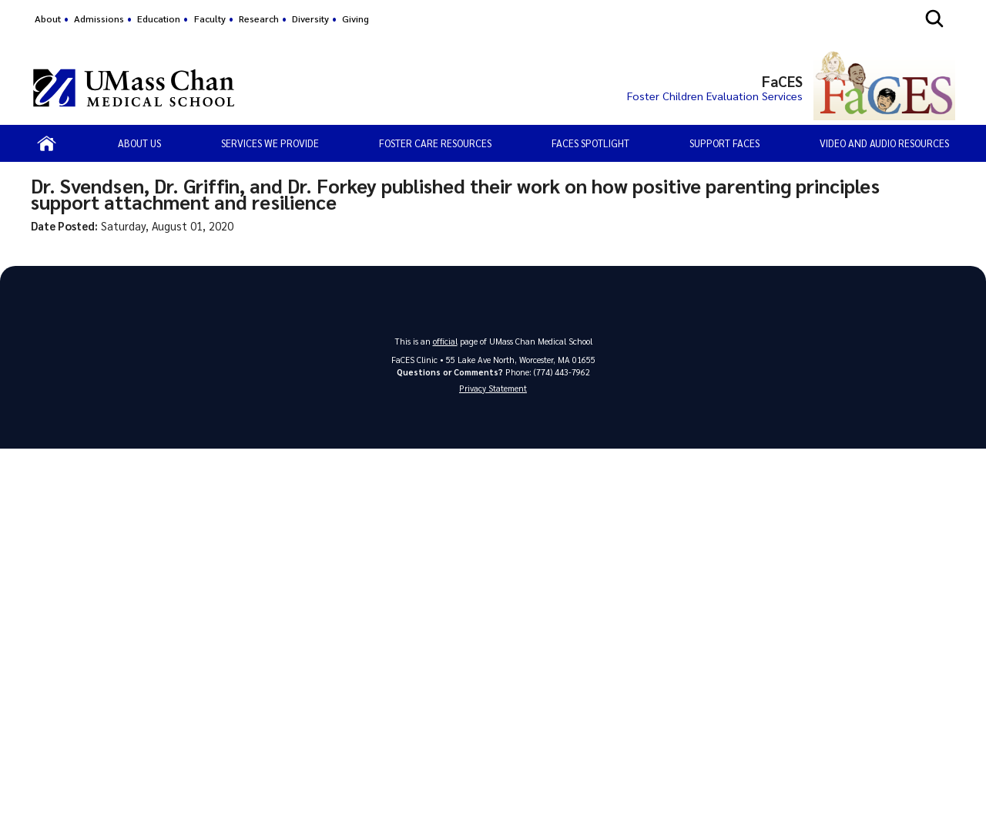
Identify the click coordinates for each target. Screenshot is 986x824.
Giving (355, 18)
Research (259, 18)
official (445, 341)
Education (158, 18)
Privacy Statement (493, 388)
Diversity (310, 18)
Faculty (210, 18)
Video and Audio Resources (884, 143)
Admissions (99, 18)
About (48, 18)
